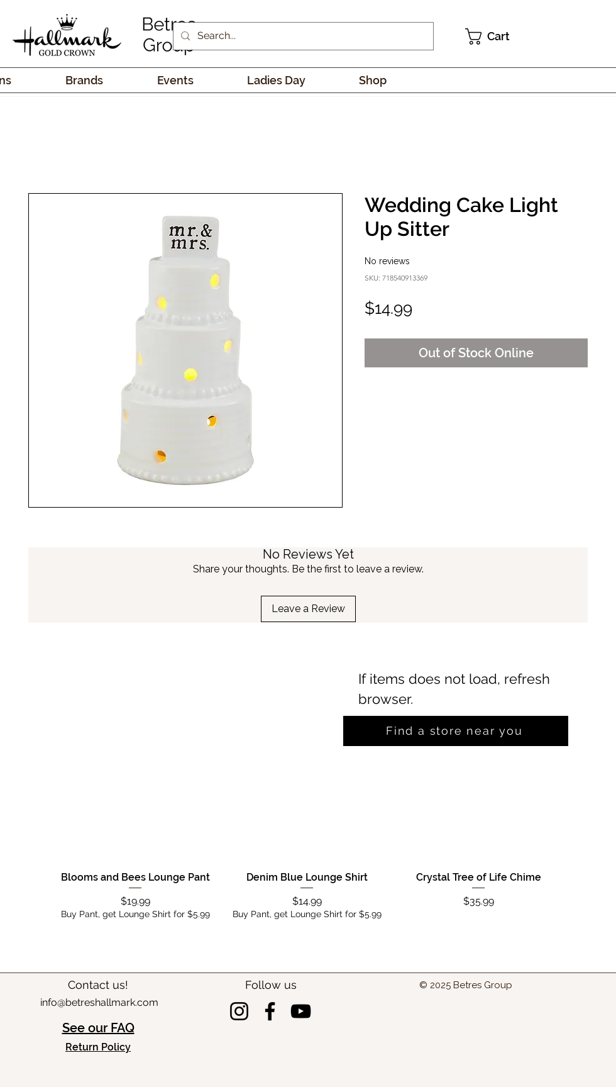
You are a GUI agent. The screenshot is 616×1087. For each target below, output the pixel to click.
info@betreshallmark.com (99, 1002)
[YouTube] (301, 1011)
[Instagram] (239, 1011)
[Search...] (302, 36)
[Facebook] (270, 1011)
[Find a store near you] (455, 731)
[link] (496, 36)
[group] (307, 853)
